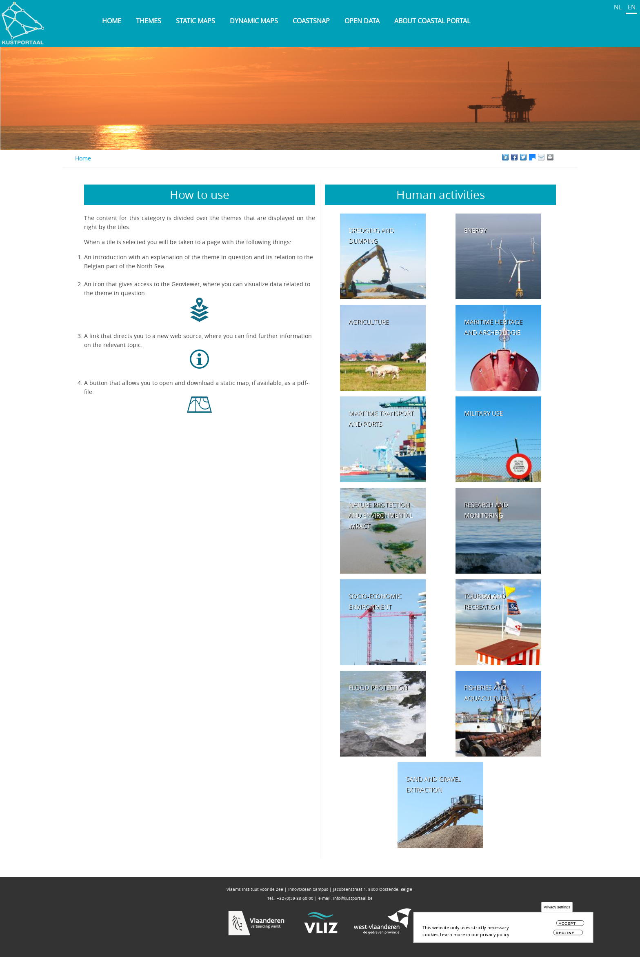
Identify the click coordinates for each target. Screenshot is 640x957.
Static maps (195, 20)
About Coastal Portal (432, 20)
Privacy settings (557, 910)
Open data (362, 20)
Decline (565, 935)
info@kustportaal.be (353, 898)
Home (111, 20)
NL (618, 7)
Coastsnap (311, 20)
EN (632, 7)
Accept (567, 926)
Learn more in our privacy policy (474, 936)
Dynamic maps (254, 20)
